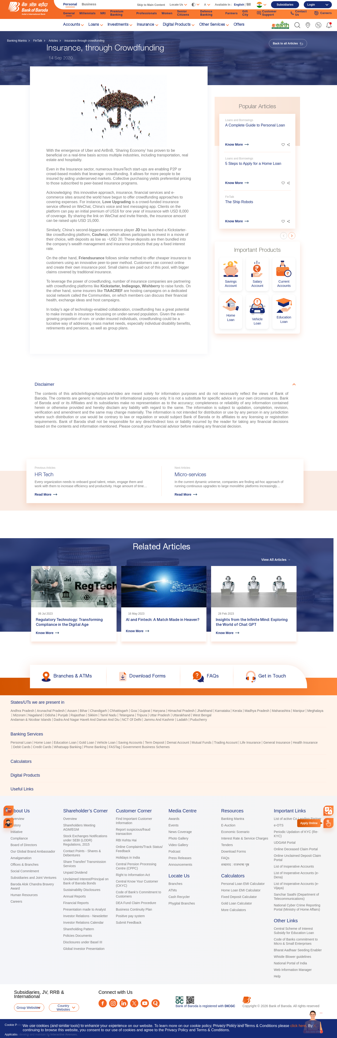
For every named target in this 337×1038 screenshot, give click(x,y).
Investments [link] (118, 25)
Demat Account (178, 742)
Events (173, 825)
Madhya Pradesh (257, 710)
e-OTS (278, 825)
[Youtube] (145, 1003)
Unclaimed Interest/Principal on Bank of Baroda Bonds (86, 881)
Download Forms (233, 851)
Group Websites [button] (28, 1007)
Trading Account (226, 742)
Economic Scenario (235, 832)
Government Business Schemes (146, 747)
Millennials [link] (88, 13)
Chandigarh (98, 710)
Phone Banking (95, 747)
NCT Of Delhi (132, 719)
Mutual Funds (202, 742)
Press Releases (179, 858)
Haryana (159, 710)
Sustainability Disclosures (81, 890)
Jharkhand (204, 710)
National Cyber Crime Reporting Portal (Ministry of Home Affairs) (297, 907)
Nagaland (35, 715)
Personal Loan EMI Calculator (243, 884)
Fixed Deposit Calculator (239, 897)
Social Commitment (25, 871)
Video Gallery (178, 845)
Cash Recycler (179, 897)
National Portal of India (290, 963)
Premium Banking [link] (116, 13)
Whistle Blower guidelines (292, 957)
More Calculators (233, 910)
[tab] (168, 702)
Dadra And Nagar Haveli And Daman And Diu (87, 719)
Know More (234, 144)
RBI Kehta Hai (126, 840)
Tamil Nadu (108, 715)
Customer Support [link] (266, 13)
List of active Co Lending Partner (297, 819)
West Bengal (202, 715)
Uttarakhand (181, 715)
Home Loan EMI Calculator (240, 890)
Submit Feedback (128, 922)
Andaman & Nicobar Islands (31, 719)
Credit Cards (42, 747)
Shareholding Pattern (78, 929)
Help (277, 976)
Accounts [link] (71, 25)
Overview (17, 819)
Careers (16, 901)
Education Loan (65, 742)
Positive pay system (130, 916)
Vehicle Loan (106, 742)
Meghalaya (315, 710)
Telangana (126, 715)
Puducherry (198, 719)
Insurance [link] (145, 25)
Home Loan (42, 742)
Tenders (227, 845)
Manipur (299, 710)
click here (298, 1026)
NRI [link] (103, 13)
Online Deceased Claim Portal (296, 849)
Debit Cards (21, 747)
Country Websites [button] (63, 1007)
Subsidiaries (285, 4)
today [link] (55, 309)
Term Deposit (154, 742)
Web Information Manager (293, 970)
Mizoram (19, 715)
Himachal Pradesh (181, 710)
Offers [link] (239, 25)
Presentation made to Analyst (84, 909)
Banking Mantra (17, 40)
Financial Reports (76, 903)
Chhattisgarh (119, 710)
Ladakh (182, 719)
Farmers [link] (231, 13)
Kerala (237, 710)
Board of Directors (24, 845)
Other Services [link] (212, 25)
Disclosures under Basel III (82, 942)
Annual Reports (74, 896)
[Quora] (155, 1003)
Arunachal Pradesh (51, 710)
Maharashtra (281, 710)
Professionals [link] (146, 13)
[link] (280, 24)
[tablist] (168, 745)
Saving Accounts (130, 742)
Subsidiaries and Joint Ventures (33, 877)
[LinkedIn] (124, 1003)
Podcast (174, 851)
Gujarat (144, 710)
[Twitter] (134, 1003)
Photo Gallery (178, 838)
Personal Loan (21, 742)
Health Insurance (305, 742)
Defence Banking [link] (206, 13)
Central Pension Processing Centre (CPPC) (136, 866)
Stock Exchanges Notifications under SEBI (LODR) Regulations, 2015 (85, 840)
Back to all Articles (288, 43)
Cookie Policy (14, 1025)
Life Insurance (250, 742)
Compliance (19, 838)
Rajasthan (78, 715)
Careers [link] (323, 13)
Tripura (142, 715)
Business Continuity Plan (134, 909)
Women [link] (166, 13)
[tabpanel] (168, 715)
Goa (134, 710)
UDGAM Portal (285, 842)
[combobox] (328, 810)
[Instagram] (113, 1003)
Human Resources (24, 895)
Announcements (180, 864)
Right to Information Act (133, 875)
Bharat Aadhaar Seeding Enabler (298, 950)
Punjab (63, 715)
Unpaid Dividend (75, 872)
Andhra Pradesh (22, 710)
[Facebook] (103, 1003)
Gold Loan (86, 742)
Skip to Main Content (151, 5)
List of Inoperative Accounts (294, 866)
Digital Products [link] (176, 25)
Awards (173, 819)
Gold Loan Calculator (236, 903)
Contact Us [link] (299, 13)
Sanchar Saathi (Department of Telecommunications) (296, 897)
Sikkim (93, 715)
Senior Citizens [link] (183, 13)
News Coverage (180, 832)
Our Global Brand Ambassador (33, 851)
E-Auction (228, 825)
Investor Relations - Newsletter (85, 916)
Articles (53, 40)
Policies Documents (77, 935)
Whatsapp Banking (68, 747)
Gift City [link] (245, 13)
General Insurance (276, 742)
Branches (175, 884)
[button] (297, 25)
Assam (72, 710)
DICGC (230, 1006)
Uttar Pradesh (160, 715)
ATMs (172, 890)
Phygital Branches (181, 903)
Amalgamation (21, 858)
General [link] (69, 13)
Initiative (16, 832)
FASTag (114, 747)
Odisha (50, 715)
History (16, 825)
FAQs (225, 858)
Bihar (84, 710)
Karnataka (222, 710)
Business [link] (89, 4)
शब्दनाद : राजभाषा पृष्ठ (235, 864)
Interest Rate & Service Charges (244, 838)
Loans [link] (93, 25)
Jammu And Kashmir (159, 719)
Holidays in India (128, 857)
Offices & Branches (25, 864)
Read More (43, 494)
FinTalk (37, 40)
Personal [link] (70, 4)
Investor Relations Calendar (83, 922)
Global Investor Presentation (84, 949)
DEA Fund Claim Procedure (136, 903)
